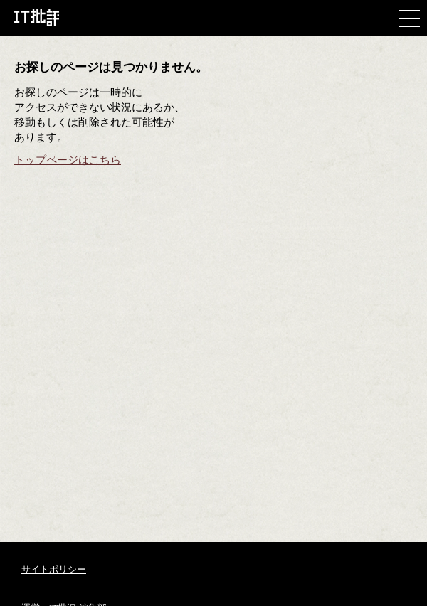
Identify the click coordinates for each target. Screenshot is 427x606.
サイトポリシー (53, 569)
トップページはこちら (67, 160)
